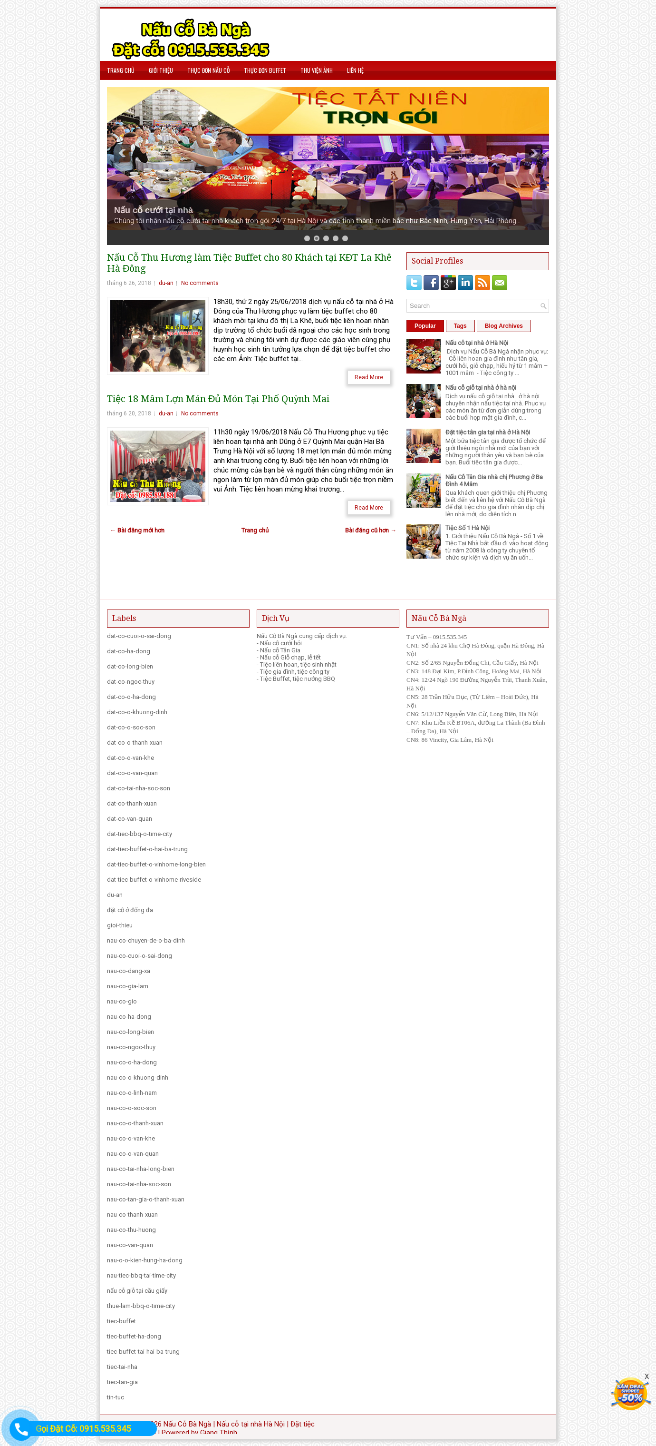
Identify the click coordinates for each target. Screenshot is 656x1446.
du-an (166, 283)
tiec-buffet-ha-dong (134, 1336)
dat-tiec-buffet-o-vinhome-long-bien (156, 864)
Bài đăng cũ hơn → (370, 530)
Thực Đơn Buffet (265, 70)
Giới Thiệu (161, 70)
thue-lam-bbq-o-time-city (141, 1305)
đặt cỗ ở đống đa (130, 910)
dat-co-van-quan (129, 818)
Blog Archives (504, 326)
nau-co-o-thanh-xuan (135, 1123)
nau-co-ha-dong (129, 1016)
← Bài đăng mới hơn (137, 530)
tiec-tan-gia (122, 1382)
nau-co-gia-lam (127, 986)
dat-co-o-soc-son (131, 727)
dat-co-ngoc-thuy (130, 681)
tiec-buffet (121, 1321)
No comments (200, 283)
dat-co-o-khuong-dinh (137, 712)
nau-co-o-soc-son (131, 1108)
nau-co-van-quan (130, 1245)
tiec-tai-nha (122, 1366)
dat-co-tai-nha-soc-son (138, 788)
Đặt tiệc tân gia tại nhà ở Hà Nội (487, 432)
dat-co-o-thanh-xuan (135, 742)
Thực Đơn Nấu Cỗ (208, 70)
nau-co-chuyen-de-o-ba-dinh (146, 940)
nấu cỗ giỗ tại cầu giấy (137, 1290)
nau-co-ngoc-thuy (131, 1047)
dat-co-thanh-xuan (132, 803)
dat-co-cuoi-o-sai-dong (139, 635)
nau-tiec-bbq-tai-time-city (141, 1275)
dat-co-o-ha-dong (131, 696)
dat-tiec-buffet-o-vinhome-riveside (154, 879)
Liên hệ (355, 70)
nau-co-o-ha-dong (132, 1062)
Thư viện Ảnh (316, 70)
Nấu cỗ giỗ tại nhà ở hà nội (480, 387)
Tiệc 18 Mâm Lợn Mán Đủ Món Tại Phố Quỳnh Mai (218, 398)
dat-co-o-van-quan (132, 773)
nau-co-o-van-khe (131, 1138)
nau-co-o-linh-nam (132, 1092)
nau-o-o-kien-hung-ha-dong (145, 1260)
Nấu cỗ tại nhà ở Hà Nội (476, 342)
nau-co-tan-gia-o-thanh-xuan (145, 1199)
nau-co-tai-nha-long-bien (140, 1168)
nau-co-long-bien (130, 1031)
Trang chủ (121, 70)
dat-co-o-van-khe (130, 757)
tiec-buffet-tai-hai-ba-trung (143, 1351)
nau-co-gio (122, 1001)
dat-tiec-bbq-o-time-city (139, 833)
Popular (425, 326)
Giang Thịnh (218, 1432)
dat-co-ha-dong (128, 651)
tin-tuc (115, 1397)
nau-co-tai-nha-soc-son (139, 1184)
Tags (460, 326)
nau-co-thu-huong (131, 1229)
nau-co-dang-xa (128, 970)
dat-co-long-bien (130, 666)
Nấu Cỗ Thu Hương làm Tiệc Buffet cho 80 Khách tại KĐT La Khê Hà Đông (249, 263)
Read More (369, 377)
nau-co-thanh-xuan (132, 1214)
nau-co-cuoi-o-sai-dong (139, 955)
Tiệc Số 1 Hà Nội (467, 527)
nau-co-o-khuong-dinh (137, 1077)
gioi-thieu (120, 925)
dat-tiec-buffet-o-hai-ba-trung (147, 849)
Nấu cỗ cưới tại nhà (153, 210)
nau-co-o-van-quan (133, 1153)
